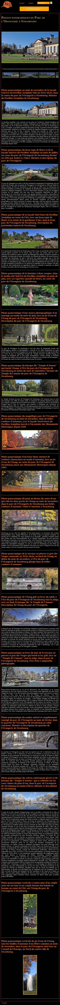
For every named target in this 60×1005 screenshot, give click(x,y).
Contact (30, 3)
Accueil (21, 3)
